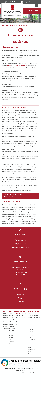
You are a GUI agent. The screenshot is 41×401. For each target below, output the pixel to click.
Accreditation (6, 313)
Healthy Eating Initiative (32, 333)
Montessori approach (21, 65)
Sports (11, 344)
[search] (25, 5)
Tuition (17, 324)
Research (5, 326)
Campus (24, 311)
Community (32, 311)
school (9, 65)
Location (24, 322)
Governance (31, 349)
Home (3, 25)
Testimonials (6, 328)
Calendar (30, 315)
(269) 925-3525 (20, 244)
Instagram (20, 301)
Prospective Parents (31, 10)
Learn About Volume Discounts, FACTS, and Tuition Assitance (18, 195)
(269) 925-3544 (20, 240)
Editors (24, 372)
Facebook (20, 294)
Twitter (20, 298)
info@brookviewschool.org (20, 247)
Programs (12, 311)
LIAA (33, 372)
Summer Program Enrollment (32, 327)
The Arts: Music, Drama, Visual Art (11, 335)
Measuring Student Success (6, 322)
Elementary (12, 320)
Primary (11, 317)
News (29, 313)
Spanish (11, 341)
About (5, 311)
